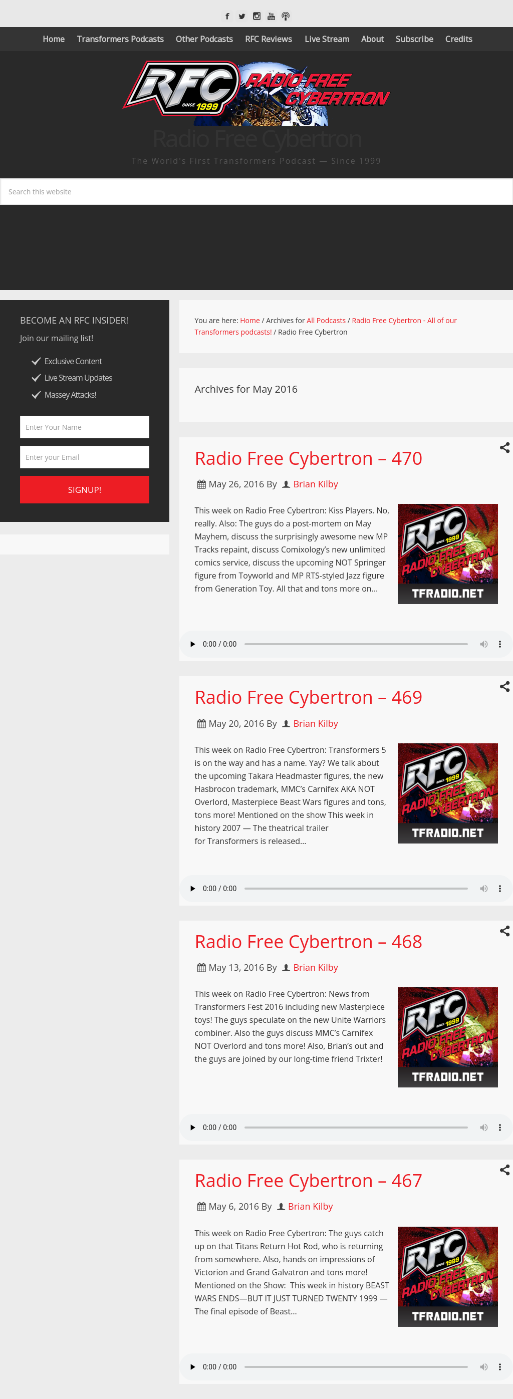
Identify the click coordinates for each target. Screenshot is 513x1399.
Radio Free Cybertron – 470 (308, 458)
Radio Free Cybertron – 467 (308, 1180)
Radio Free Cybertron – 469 (308, 697)
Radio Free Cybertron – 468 (308, 941)
